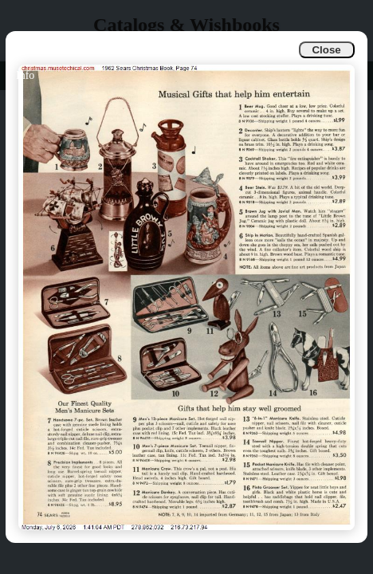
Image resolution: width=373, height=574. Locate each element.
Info (25, 75)
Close (326, 50)
